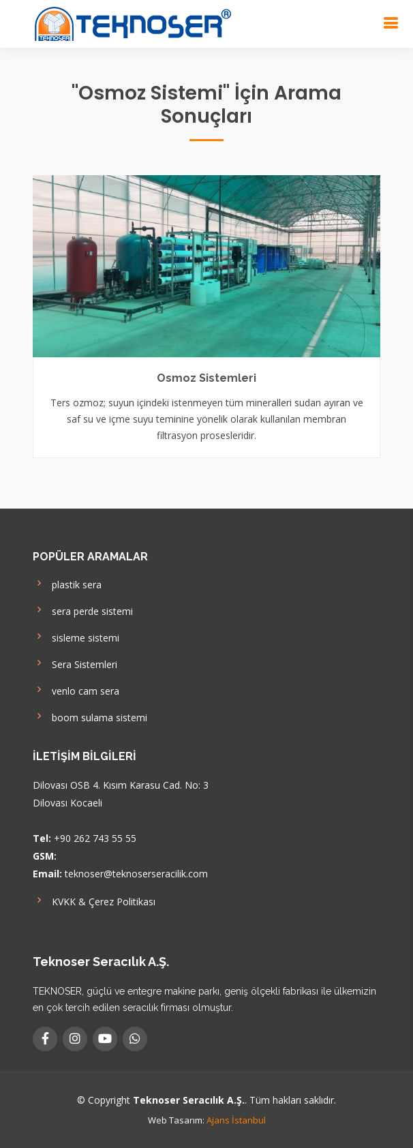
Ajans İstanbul (236, 1120)
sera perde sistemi (83, 609)
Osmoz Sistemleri (206, 378)
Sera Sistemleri (75, 662)
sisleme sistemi (76, 636)
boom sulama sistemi (90, 716)
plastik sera (67, 583)
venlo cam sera (76, 689)
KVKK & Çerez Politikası (94, 900)
